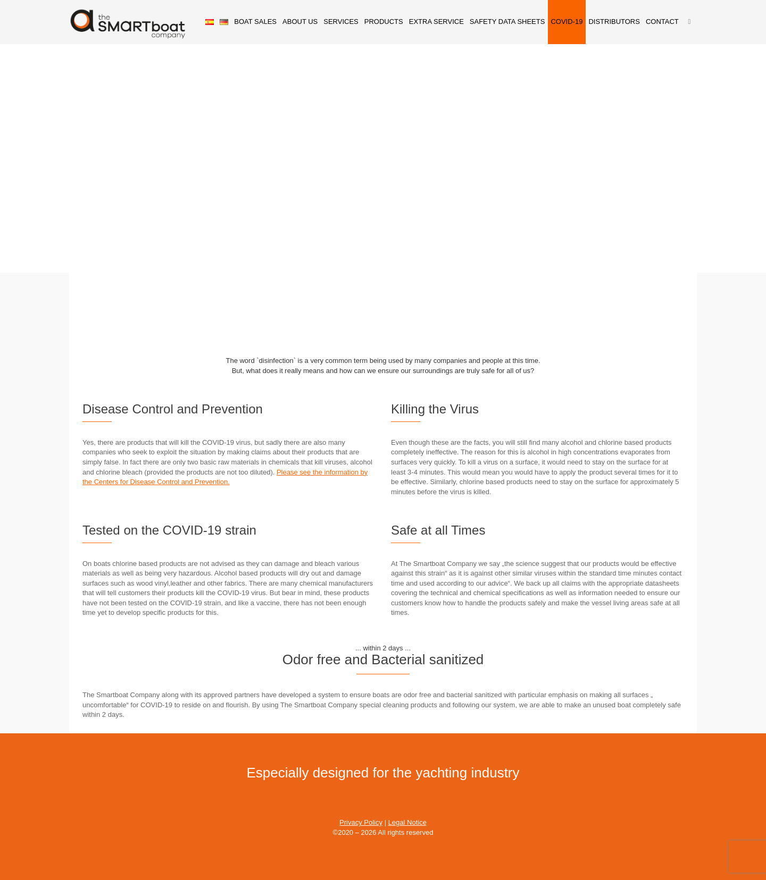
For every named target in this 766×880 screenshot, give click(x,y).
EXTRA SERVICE (436, 22)
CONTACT (662, 22)
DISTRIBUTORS (614, 22)
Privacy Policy (360, 822)
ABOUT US (300, 22)
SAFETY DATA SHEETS (507, 22)
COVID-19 (566, 22)
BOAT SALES (255, 22)
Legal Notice (407, 822)
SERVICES (341, 22)
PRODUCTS (383, 22)
